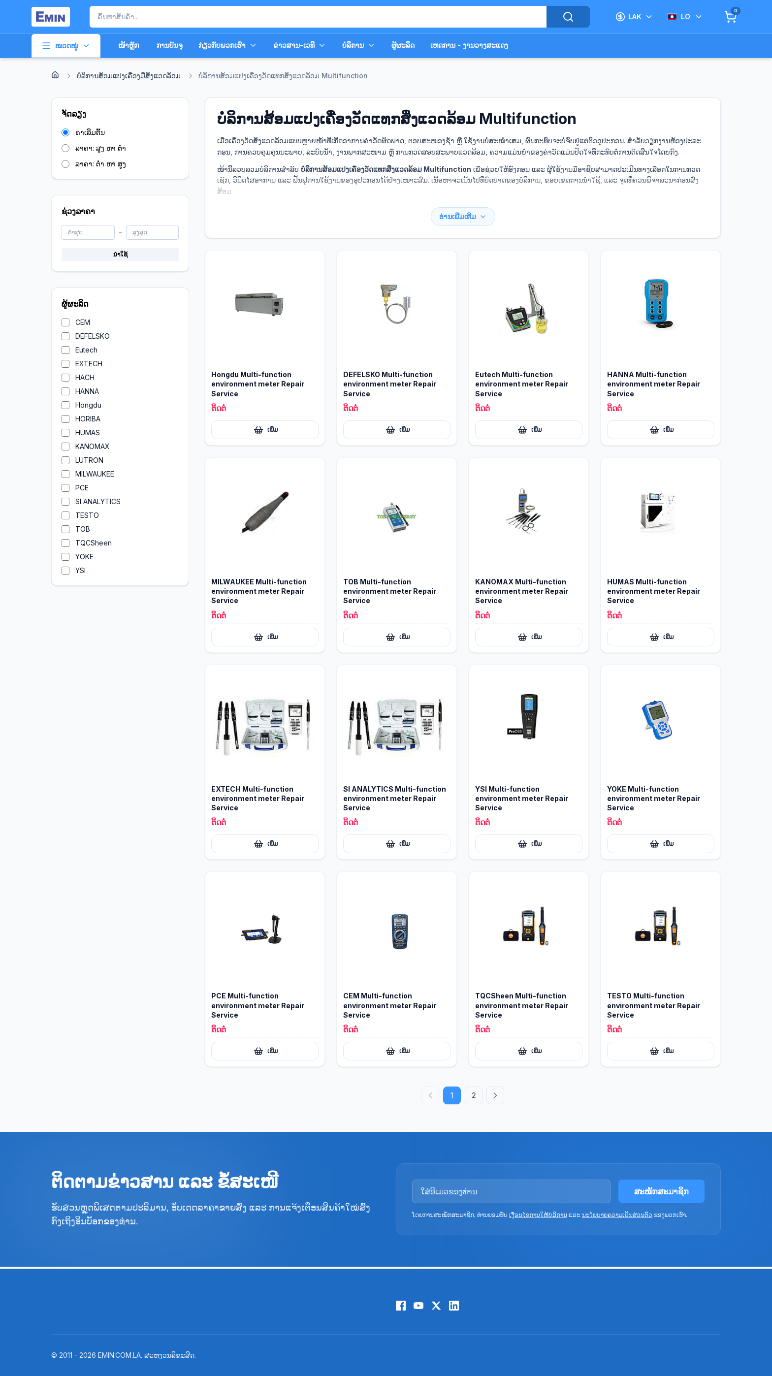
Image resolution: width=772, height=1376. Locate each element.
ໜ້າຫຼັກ (128, 45)
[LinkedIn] (454, 1306)
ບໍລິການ (359, 45)
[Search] (568, 17)
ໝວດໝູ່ (66, 46)
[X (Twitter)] (436, 1306)
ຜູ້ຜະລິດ (403, 45)
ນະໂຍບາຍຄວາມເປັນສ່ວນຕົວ (617, 1214)
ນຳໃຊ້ (120, 254)
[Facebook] (401, 1306)
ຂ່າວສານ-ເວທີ (299, 45)
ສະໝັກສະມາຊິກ (661, 1191)
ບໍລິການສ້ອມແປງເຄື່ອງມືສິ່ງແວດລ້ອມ (129, 75)
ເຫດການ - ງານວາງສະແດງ (469, 45)
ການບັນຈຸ (170, 45)
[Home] (55, 75)
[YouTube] (418, 1306)
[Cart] (730, 17)
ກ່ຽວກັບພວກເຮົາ (227, 45)
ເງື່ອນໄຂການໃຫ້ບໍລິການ (538, 1214)
